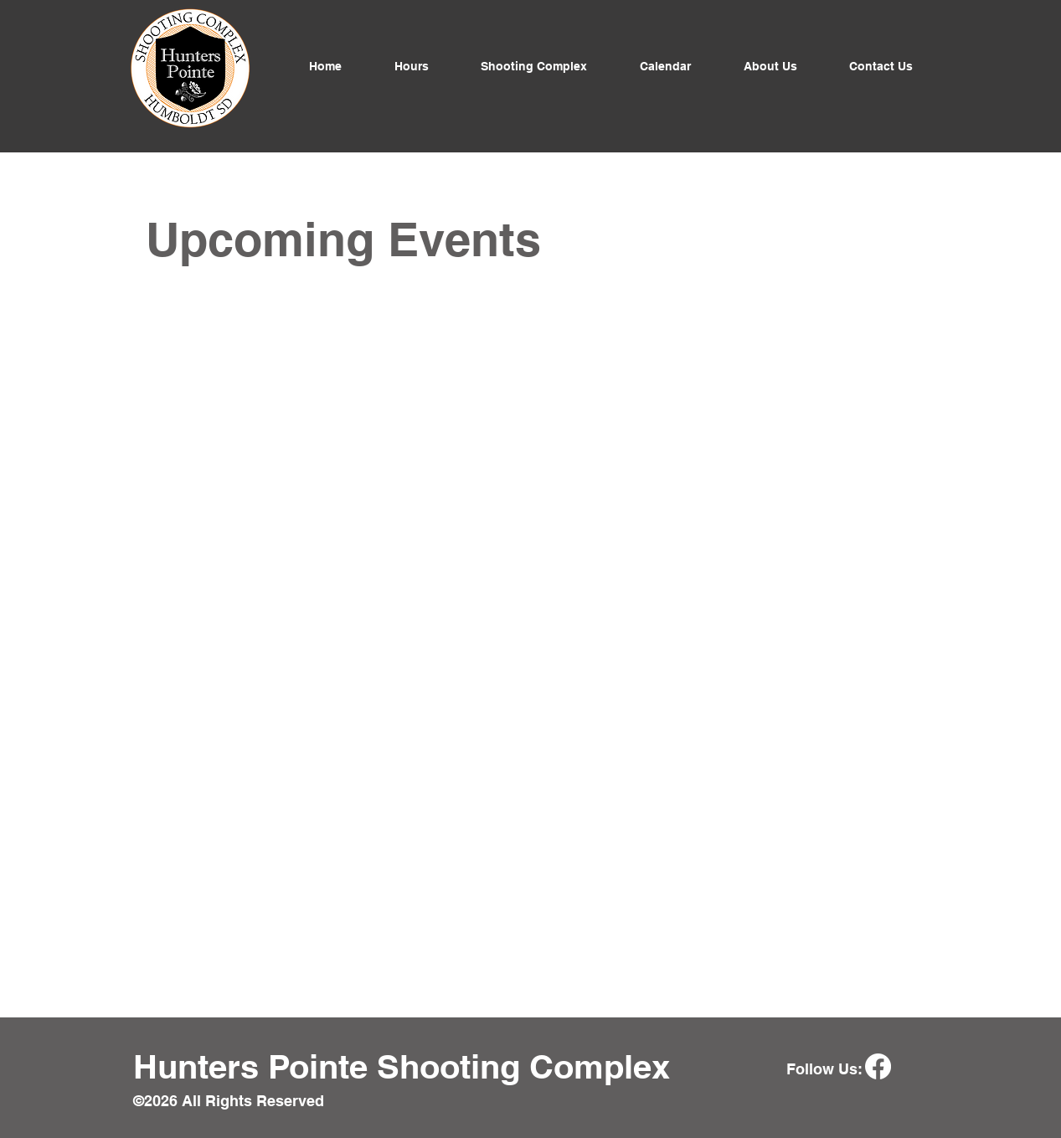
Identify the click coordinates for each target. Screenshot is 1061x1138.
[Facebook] (878, 1066)
